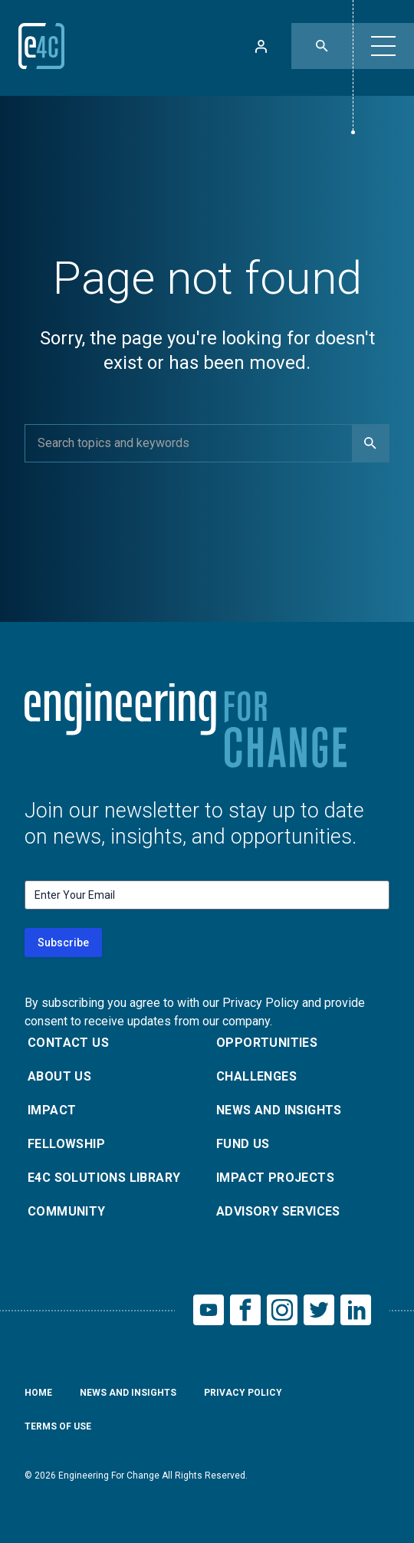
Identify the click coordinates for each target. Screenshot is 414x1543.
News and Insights (279, 1110)
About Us (59, 1076)
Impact (52, 1110)
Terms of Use (58, 1426)
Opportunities (266, 1042)
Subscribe (63, 942)
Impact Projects (275, 1177)
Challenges (256, 1076)
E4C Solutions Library (104, 1177)
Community (67, 1211)
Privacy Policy (243, 1392)
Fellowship (66, 1144)
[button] (383, 46)
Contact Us (68, 1042)
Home (38, 1392)
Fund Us (243, 1144)
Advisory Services (278, 1211)
